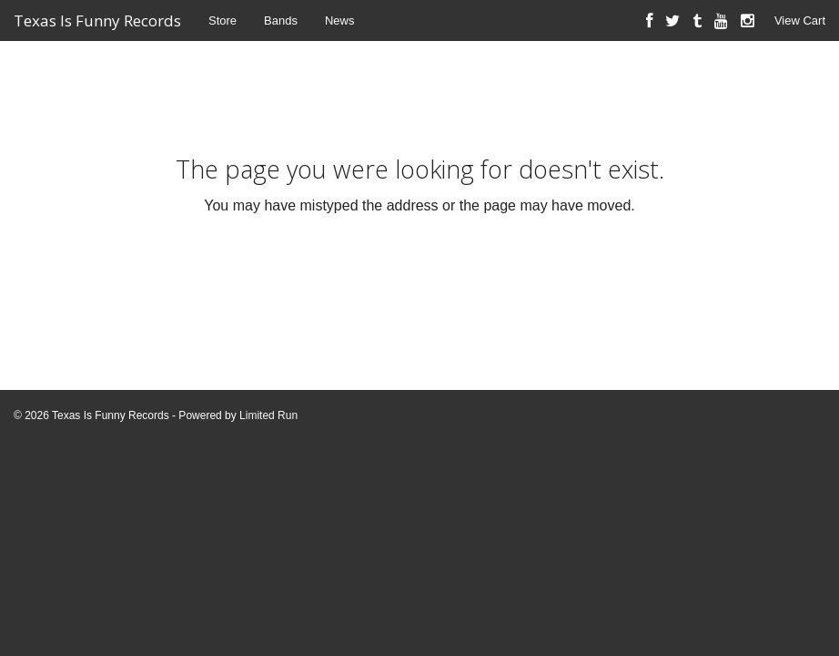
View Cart (799, 20)
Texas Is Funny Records (97, 20)
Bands (281, 20)
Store (222, 20)
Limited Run (268, 415)
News (340, 20)
